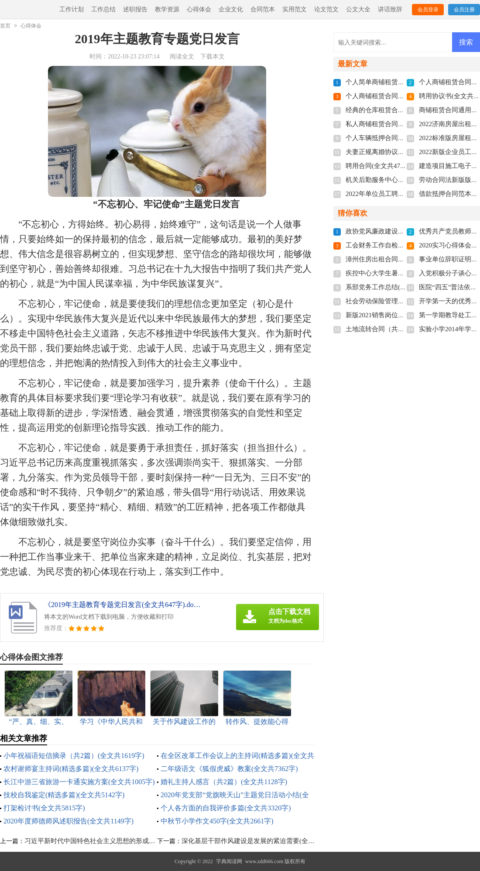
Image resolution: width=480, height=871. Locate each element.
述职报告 (135, 9)
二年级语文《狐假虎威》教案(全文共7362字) (229, 768)
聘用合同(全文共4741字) (380, 165)
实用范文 (294, 9)
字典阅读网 (229, 861)
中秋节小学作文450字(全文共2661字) (217, 821)
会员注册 (464, 10)
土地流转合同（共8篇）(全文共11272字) (403, 329)
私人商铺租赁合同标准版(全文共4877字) (403, 123)
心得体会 (199, 9)
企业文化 (231, 9)
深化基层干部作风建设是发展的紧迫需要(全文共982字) (261, 840)
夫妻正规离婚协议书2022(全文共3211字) (403, 151)
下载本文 (212, 56)
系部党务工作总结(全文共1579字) (394, 287)
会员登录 (428, 10)
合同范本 (262, 9)
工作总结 (103, 9)
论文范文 (326, 9)
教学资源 (167, 9)
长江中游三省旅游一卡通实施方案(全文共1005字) (79, 781)
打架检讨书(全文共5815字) (44, 808)
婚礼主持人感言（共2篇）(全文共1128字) (224, 781)
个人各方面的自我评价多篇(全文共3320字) (226, 808)
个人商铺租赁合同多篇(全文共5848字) (400, 96)
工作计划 (71, 9)
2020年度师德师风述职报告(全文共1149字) (68, 821)
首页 (5, 26)
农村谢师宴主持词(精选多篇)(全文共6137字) (70, 768)
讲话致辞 (390, 9)
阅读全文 (182, 56)
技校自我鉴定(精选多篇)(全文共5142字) (63, 795)
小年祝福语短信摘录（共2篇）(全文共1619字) (73, 755)
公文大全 (358, 9)
